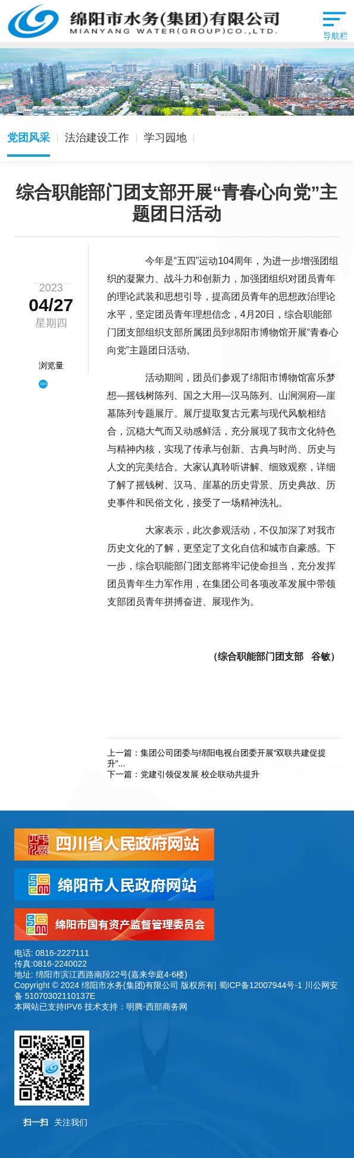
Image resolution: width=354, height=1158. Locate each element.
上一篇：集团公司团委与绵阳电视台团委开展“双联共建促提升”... (217, 758)
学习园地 (165, 138)
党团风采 (28, 138)
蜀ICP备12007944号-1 (260, 985)
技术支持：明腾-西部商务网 (135, 1006)
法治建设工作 (97, 138)
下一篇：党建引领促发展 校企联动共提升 (183, 774)
